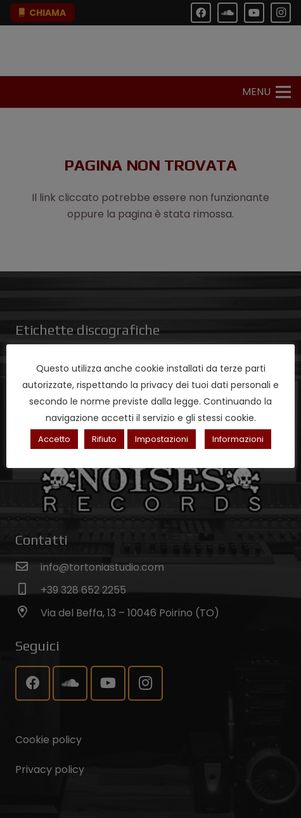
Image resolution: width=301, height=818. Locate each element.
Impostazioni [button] (161, 439)
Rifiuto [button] (104, 439)
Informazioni (238, 439)
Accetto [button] (54, 439)
